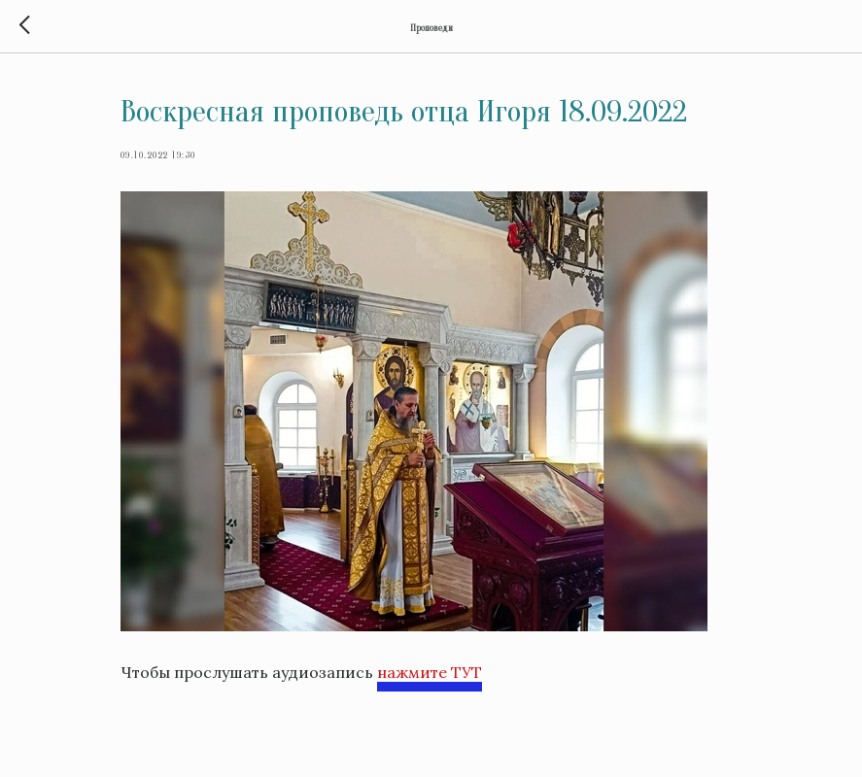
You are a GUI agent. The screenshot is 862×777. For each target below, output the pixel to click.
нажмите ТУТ (429, 672)
